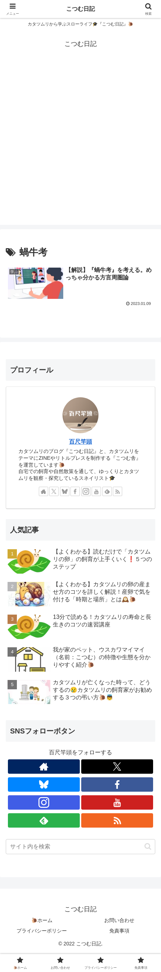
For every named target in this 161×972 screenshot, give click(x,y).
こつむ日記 (80, 9)
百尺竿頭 (80, 442)
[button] (148, 846)
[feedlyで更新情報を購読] (107, 491)
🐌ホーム (41, 920)
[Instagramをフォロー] (86, 491)
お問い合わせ (119, 920)
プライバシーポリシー (42, 931)
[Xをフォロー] (54, 491)
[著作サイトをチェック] (43, 491)
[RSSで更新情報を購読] (117, 491)
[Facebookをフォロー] (75, 491)
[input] (80, 846)
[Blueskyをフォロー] (64, 491)
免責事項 (119, 931)
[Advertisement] (80, 144)
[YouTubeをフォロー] (96, 491)
